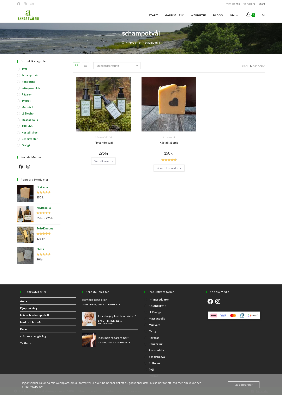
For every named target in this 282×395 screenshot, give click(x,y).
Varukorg (249, 3)
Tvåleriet (26, 343)
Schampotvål (101, 136)
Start (262, 3)
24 (255, 65)
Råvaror (27, 94)
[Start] (123, 42)
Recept (25, 329)
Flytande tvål (104, 142)
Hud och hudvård (31, 322)
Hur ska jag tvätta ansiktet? (117, 316)
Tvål (110, 136)
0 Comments (112, 304)
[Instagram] (25, 4)
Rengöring (28, 81)
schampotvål (153, 42)
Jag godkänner (244, 385)
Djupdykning (28, 308)
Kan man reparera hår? (113, 337)
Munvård (27, 107)
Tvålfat (26, 100)
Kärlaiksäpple (169, 142)
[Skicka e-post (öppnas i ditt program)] (32, 4)
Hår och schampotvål (34, 315)
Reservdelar (30, 139)
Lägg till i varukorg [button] (169, 167)
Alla (262, 65)
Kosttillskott (30, 132)
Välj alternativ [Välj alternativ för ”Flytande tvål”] (103, 160)
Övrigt (26, 145)
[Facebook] (19, 4)
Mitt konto (233, 3)
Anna (23, 301)
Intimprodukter (32, 88)
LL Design (28, 113)
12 (251, 65)
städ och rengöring (33, 336)
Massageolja (30, 120)
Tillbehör (28, 126)
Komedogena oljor (94, 299)
